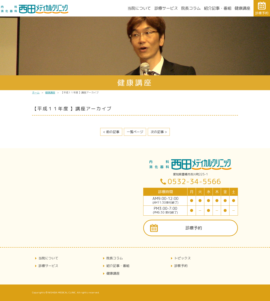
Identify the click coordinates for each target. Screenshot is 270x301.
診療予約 (193, 228)
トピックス (182, 258)
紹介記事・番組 (217, 8)
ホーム (36, 92)
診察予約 (180, 265)
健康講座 (242, 8)
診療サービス (166, 8)
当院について (139, 8)
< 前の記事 (111, 132)
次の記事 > (159, 132)
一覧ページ (135, 132)
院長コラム (191, 8)
